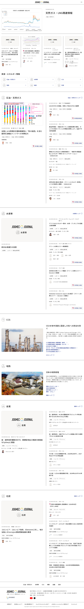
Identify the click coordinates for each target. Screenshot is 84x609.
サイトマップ (74, 604)
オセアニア (76, 48)
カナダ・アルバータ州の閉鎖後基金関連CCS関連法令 (61, 348)
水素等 (3, 250)
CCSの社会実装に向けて (53, 351)
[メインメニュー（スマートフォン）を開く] (81, 2)
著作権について (18, 604)
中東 (60, 103)
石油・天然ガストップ (74, 98)
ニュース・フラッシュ (73, 58)
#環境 (61, 252)
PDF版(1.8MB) (38, 146)
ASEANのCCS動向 (51, 346)
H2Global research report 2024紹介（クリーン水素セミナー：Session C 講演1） (65, 295)
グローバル (33, 48)
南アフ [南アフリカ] (60, 221)
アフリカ (61, 219)
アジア (53, 48)
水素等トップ (76, 213)
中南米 (11, 48)
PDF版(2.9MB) (77, 238)
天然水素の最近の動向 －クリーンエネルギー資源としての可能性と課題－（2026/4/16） (65, 183)
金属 (66, 58)
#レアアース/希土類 (69, 62)
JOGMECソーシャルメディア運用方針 (60, 604)
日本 (63, 243)
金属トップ (77, 406)
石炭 (3, 59)
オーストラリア (77, 50)
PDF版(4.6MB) (77, 263)
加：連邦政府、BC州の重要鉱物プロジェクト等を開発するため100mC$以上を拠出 (65, 415)
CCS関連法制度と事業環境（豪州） (56, 342)
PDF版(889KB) (77, 119)
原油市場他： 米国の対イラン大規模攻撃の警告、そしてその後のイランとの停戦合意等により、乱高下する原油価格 (65, 129)
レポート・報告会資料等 (13, 250)
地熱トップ (49, 395)
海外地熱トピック (51, 390)
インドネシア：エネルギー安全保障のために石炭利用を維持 (52, 53)
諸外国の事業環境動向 (52, 350)
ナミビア (77, 219)
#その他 (69, 422)
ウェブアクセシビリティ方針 (42, 604)
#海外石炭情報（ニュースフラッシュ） (9, 61)
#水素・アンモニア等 (54, 190)
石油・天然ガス (50, 17)
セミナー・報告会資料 (64, 159)
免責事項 (9, 604)
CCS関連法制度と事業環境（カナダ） (56, 344)
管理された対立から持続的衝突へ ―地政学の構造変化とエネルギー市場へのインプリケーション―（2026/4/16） (65, 154)
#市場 (50, 111)
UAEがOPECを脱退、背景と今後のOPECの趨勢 (64, 106)
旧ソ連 (12, 128)
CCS (43, 584)
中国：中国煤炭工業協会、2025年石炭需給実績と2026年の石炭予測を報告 (64, 566)
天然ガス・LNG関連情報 (59, 13)
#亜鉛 (50, 481)
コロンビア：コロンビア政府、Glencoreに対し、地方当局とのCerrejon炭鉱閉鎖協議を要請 (10, 53)
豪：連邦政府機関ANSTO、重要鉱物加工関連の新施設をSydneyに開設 (73, 54)
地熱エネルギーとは (51, 386)
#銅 (50, 422)
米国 (23, 128)
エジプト (66, 219)
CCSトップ (49, 355)
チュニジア (71, 219)
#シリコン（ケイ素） (69, 61)
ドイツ (69, 243)
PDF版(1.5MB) (77, 174)
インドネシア (55, 50)
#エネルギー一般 (53, 161)
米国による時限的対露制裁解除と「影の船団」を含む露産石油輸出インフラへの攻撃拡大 (21, 132)
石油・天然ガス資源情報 (18, 137)
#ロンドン (53, 461)
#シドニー (76, 62)
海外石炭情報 (8, 59)
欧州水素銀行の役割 (9, 247)
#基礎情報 (3, 139)
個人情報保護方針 (29, 604)
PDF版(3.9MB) (77, 202)
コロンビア (16, 48)
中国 (63, 562)
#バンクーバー (75, 422)
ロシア (16, 128)
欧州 (66, 243)
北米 (20, 128)
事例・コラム (50, 392)
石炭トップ (77, 496)
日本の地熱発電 (50, 388)
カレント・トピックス (31, 55)
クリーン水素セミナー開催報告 (58, 246)
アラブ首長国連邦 (65, 103)
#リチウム (53, 422)
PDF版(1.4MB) (77, 143)
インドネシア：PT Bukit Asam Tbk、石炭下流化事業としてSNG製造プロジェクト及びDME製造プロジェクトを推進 (65, 545)
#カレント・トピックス (28, 58)
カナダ (63, 412)
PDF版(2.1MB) (77, 285)
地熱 (48, 584)
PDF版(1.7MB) (77, 308)
